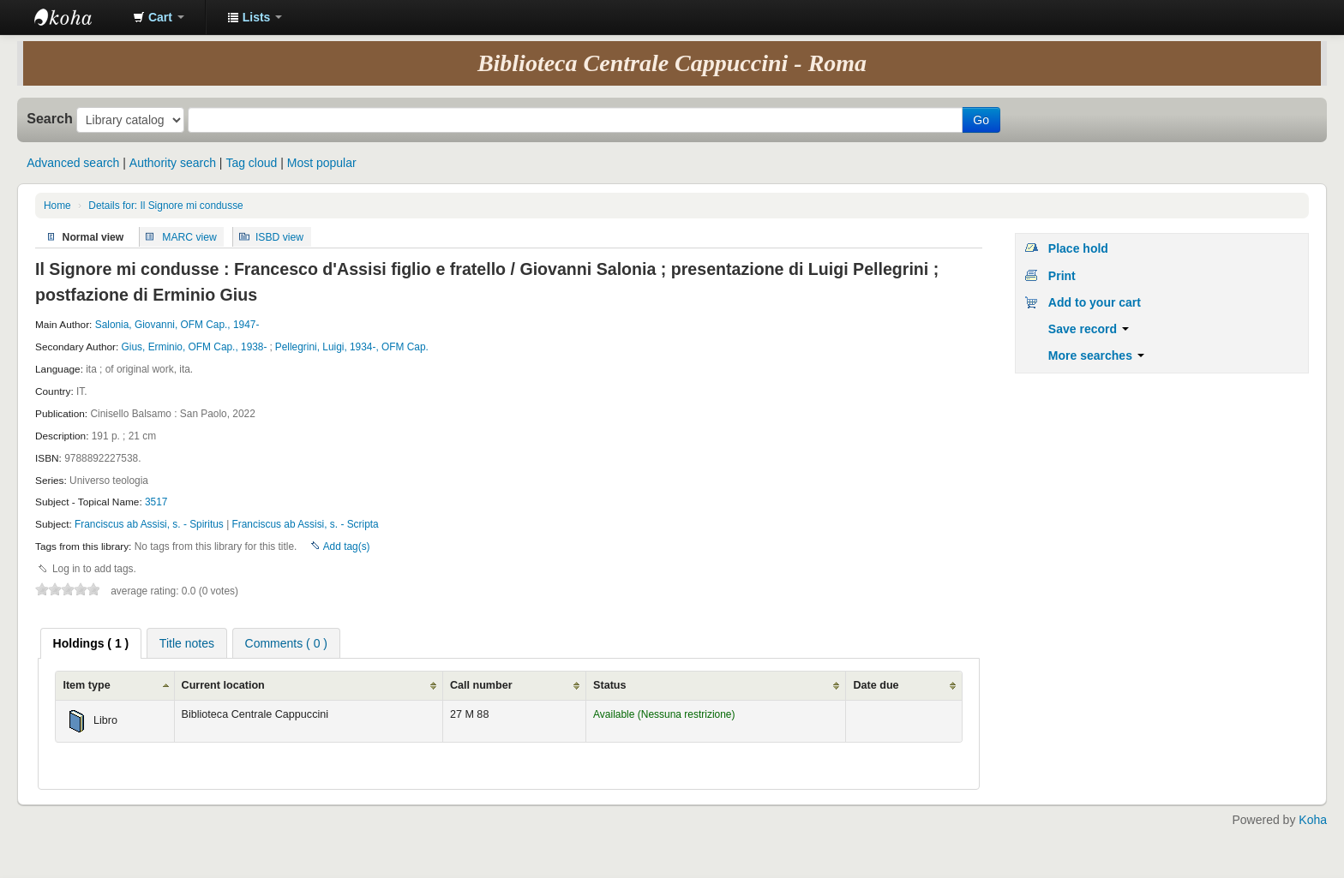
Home (57, 206)
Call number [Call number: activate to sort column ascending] (481, 685)
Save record (1088, 329)
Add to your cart (1094, 302)
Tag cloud (251, 163)
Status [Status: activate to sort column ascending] (610, 685)
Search (50, 118)
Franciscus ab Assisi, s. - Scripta (305, 524)
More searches (1096, 355)
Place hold (1078, 248)
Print (1062, 276)
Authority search (172, 163)
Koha (1313, 820)
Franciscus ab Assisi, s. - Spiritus (150, 524)
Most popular (322, 163)
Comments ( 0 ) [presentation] (286, 643)
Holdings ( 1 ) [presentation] (91, 643)
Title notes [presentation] (186, 643)
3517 (156, 502)
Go (981, 120)
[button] (158, 17)
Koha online (77, 17)
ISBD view (279, 236)
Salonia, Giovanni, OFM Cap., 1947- (177, 325)
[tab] (91, 643)
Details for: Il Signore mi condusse (165, 206)
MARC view (189, 236)
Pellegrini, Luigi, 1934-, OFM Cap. (352, 347)
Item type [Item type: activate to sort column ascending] (86, 685)
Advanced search (73, 163)
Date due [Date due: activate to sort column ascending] (875, 685)
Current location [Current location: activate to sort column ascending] (223, 685)
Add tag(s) (346, 546)
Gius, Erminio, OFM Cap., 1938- (194, 347)
